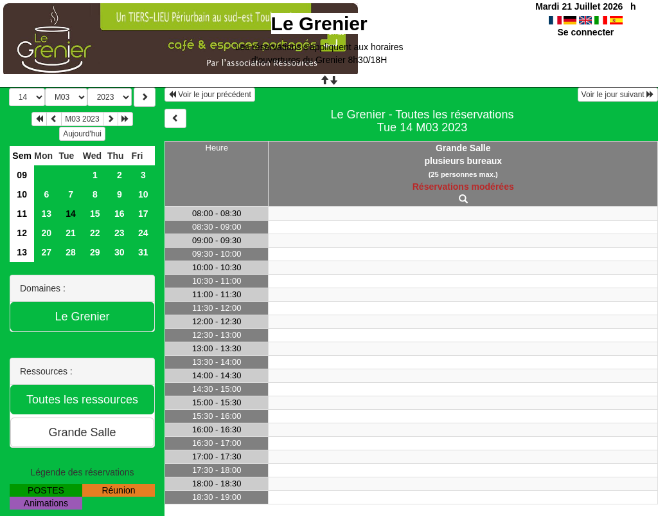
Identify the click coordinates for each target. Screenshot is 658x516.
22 (95, 233)
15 (95, 213)
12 (22, 233)
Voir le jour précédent (209, 94)
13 (47, 213)
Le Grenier (319, 23)
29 (95, 252)
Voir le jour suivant (618, 94)
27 (47, 252)
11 (22, 213)
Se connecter (585, 32)
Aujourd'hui (82, 133)
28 (71, 252)
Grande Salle (463, 148)
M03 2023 (82, 119)
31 (143, 252)
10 (22, 194)
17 (143, 213)
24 (143, 233)
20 (47, 233)
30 (119, 252)
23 (119, 233)
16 (119, 213)
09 (22, 175)
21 (71, 233)
